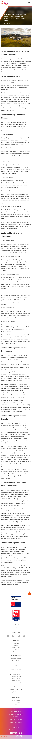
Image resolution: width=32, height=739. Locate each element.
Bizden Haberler (16, 700)
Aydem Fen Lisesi (16, 680)
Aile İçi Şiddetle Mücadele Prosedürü (16, 730)
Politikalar (16, 649)
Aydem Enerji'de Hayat (16, 689)
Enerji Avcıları (16, 672)
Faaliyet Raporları (16, 651)
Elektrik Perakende (16, 663)
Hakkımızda (16, 643)
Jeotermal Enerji (19, 16)
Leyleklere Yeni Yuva (16, 676)
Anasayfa (6, 16)
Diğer (16, 665)
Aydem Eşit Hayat (16, 692)
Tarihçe (16, 645)
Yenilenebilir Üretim (16, 658)
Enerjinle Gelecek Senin (16, 674)
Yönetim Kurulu (16, 647)
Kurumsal (16, 640)
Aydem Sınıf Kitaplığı (16, 683)
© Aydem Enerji (16, 709)
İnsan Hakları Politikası (16, 711)
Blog (12, 16)
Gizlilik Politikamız (16, 727)
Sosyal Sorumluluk (16, 669)
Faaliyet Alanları (16, 655)
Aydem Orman (16, 678)
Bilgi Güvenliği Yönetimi (16, 719)
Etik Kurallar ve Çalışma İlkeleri (16, 714)
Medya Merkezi (16, 697)
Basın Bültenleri (16, 702)
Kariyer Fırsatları (16, 694)
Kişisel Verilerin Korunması (16, 722)
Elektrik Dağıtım (16, 661)
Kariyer (16, 686)
